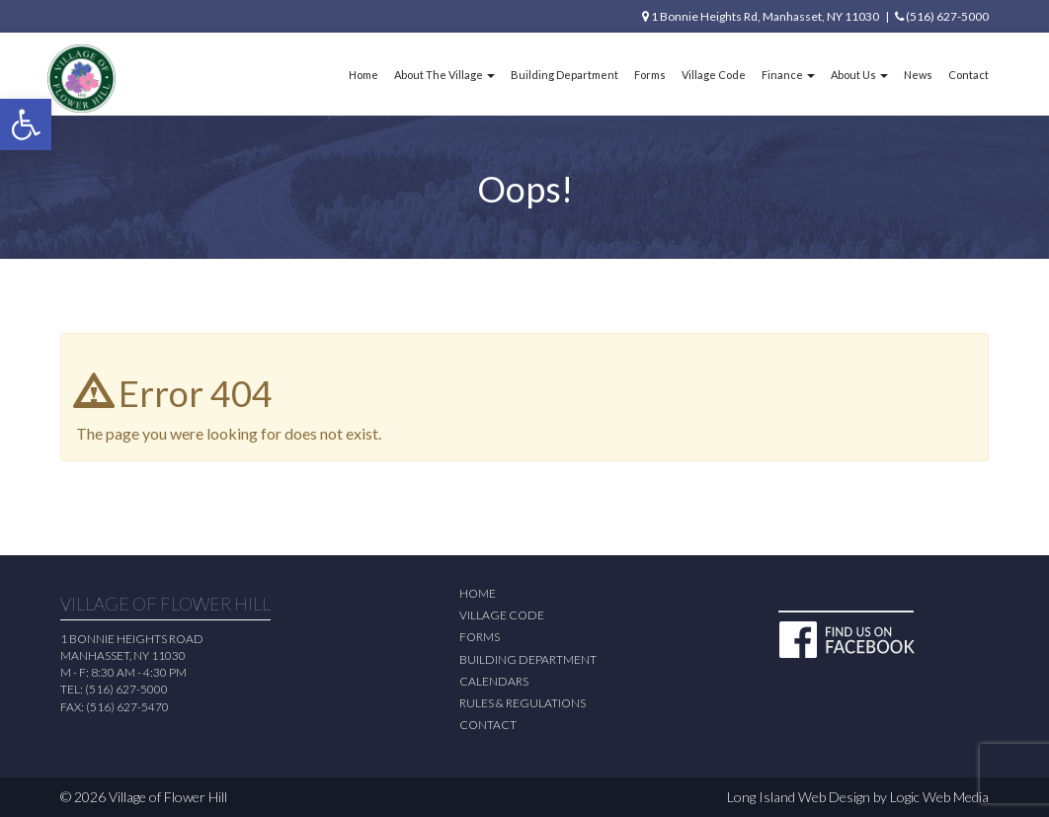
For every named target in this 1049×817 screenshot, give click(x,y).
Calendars (493, 681)
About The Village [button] (444, 74)
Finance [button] (788, 74)
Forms (650, 74)
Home (363, 74)
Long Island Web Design (798, 796)
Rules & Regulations (522, 702)
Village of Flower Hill (168, 796)
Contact (968, 74)
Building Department (564, 74)
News (918, 74)
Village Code (714, 74)
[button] (25, 124)
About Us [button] (859, 74)
